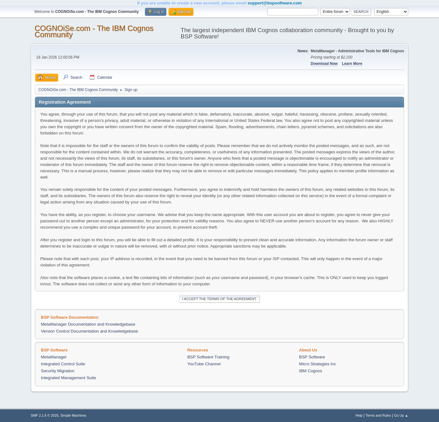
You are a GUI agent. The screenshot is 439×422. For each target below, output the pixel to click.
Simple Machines (73, 415)
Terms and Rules (378, 415)
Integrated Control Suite (63, 364)
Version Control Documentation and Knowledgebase (89, 331)
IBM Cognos (310, 370)
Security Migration (58, 370)
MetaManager (54, 357)
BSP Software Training (208, 357)
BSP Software (312, 357)
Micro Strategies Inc (317, 364)
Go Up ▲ (401, 415)
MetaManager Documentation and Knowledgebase (88, 324)
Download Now (324, 63)
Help (359, 415)
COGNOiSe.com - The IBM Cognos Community (94, 31)
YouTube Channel (204, 364)
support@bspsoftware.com (274, 3)
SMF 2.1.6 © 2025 (44, 415)
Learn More (352, 63)
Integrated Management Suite (68, 377)
